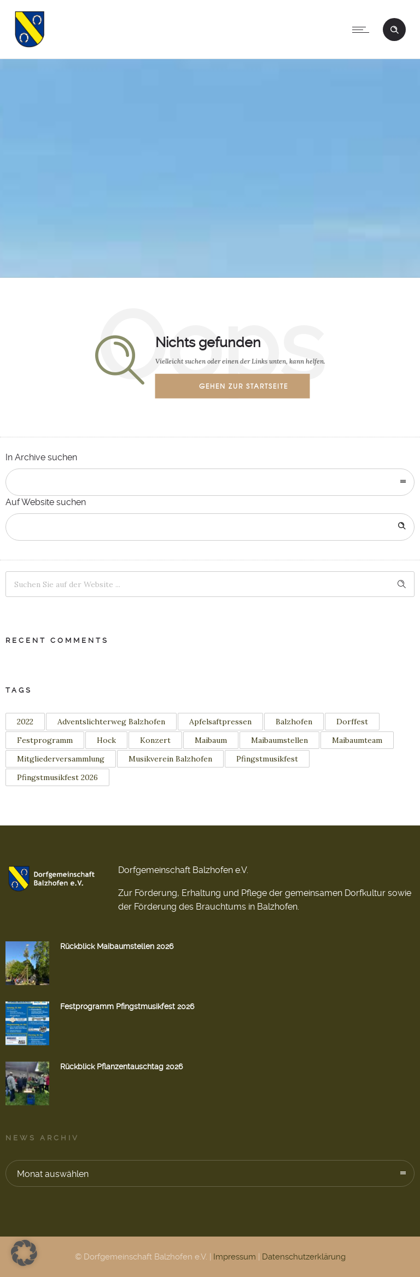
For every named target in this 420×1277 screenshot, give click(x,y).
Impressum (234, 1257)
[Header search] (394, 28)
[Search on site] (210, 527)
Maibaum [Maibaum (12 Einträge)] (211, 740)
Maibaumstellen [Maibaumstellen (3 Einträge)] (279, 740)
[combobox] (210, 482)
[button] (24, 1253)
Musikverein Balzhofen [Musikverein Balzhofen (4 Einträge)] (170, 759)
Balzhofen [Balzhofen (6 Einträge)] (294, 722)
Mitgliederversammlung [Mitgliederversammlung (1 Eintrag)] (60, 759)
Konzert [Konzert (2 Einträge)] (155, 740)
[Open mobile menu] (363, 29)
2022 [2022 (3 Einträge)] (25, 722)
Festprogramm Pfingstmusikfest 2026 (127, 1006)
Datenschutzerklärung (304, 1257)
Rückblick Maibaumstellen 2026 (116, 946)
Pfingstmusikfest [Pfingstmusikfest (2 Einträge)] (267, 759)
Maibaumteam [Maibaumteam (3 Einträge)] (357, 740)
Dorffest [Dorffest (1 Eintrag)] (352, 722)
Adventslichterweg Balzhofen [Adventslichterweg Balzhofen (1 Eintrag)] (111, 722)
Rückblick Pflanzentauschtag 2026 (121, 1066)
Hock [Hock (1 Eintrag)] (106, 740)
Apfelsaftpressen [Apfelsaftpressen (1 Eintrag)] (220, 722)
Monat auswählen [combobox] (53, 1174)
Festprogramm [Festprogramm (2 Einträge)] (45, 740)
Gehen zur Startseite (243, 386)
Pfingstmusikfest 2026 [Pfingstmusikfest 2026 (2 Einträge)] (57, 777)
